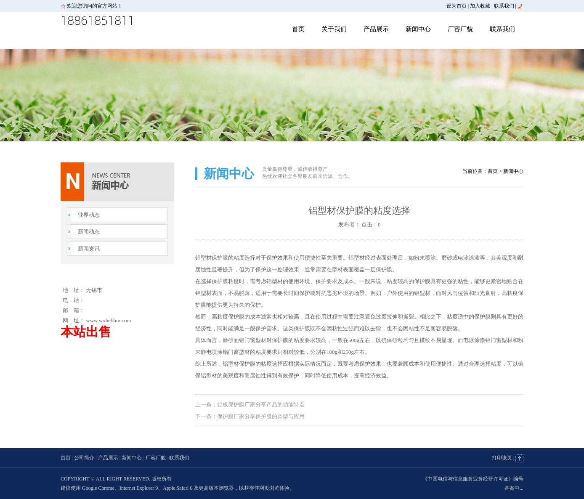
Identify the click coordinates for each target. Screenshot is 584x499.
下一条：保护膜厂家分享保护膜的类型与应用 (250, 416)
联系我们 (504, 6)
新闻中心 (418, 29)
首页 (298, 29)
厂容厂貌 (460, 29)
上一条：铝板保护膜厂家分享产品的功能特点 (250, 404)
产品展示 (376, 29)
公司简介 (84, 458)
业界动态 (89, 215)
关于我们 (334, 29)
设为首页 (456, 6)
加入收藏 (480, 6)
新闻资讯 (89, 248)
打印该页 (502, 458)
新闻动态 (89, 231)
